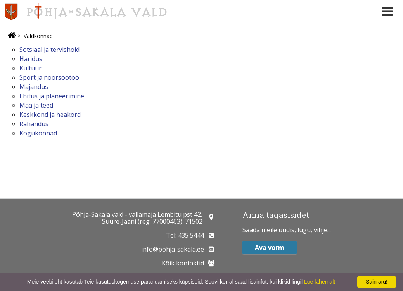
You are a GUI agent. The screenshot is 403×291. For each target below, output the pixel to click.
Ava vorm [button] (269, 247)
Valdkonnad (38, 35)
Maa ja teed (36, 105)
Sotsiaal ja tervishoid (49, 49)
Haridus (30, 59)
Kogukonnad (38, 133)
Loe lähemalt (319, 282)
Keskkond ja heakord (50, 114)
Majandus (33, 86)
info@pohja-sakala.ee (172, 249)
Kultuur (30, 68)
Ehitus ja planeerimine (51, 96)
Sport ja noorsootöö (49, 77)
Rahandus (33, 124)
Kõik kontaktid (183, 263)
